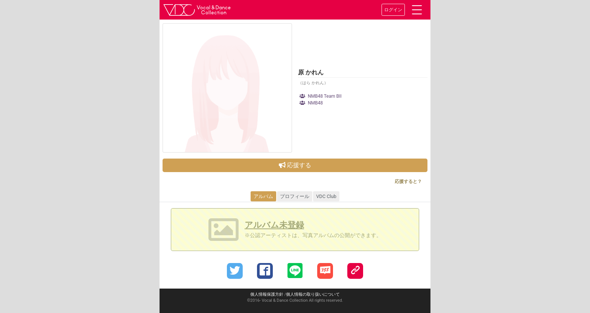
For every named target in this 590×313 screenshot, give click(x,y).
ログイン (393, 9)
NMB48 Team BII (321, 96)
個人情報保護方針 (266, 294)
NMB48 (311, 103)
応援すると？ (408, 181)
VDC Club (326, 196)
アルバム (263, 196)
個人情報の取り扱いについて (313, 294)
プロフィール (294, 196)
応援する (295, 165)
